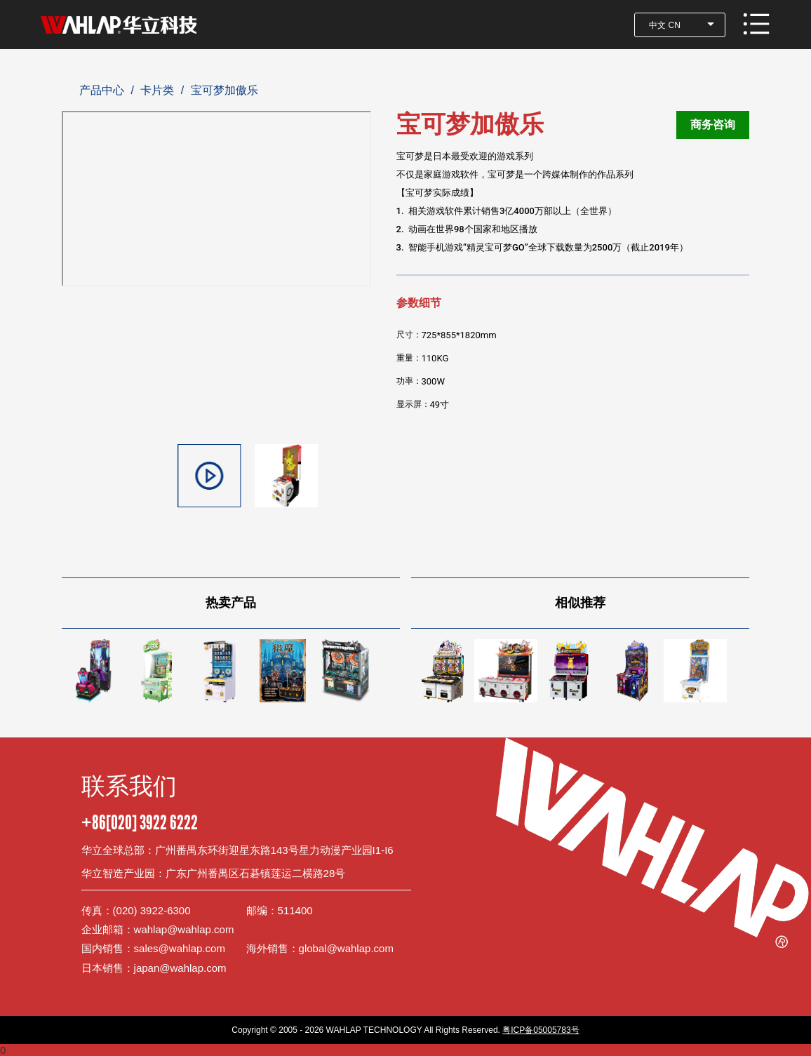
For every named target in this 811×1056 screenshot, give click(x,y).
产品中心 (101, 90)
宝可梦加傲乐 (224, 90)
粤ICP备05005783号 (540, 1030)
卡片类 (157, 90)
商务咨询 (712, 124)
